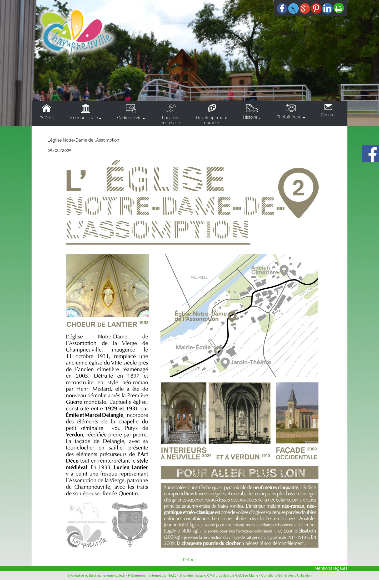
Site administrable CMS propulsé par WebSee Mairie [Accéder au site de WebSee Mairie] (218, 575)
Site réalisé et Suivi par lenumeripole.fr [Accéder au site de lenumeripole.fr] (96, 575)
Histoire (250, 117)
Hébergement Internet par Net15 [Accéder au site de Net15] (152, 575)
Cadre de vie (129, 117)
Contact (328, 114)
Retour (189, 559)
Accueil (46, 116)
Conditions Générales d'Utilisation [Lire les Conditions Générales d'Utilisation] (286, 575)
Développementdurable (211, 120)
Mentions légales (330, 568)
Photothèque (289, 116)
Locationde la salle (170, 120)
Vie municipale (83, 117)
